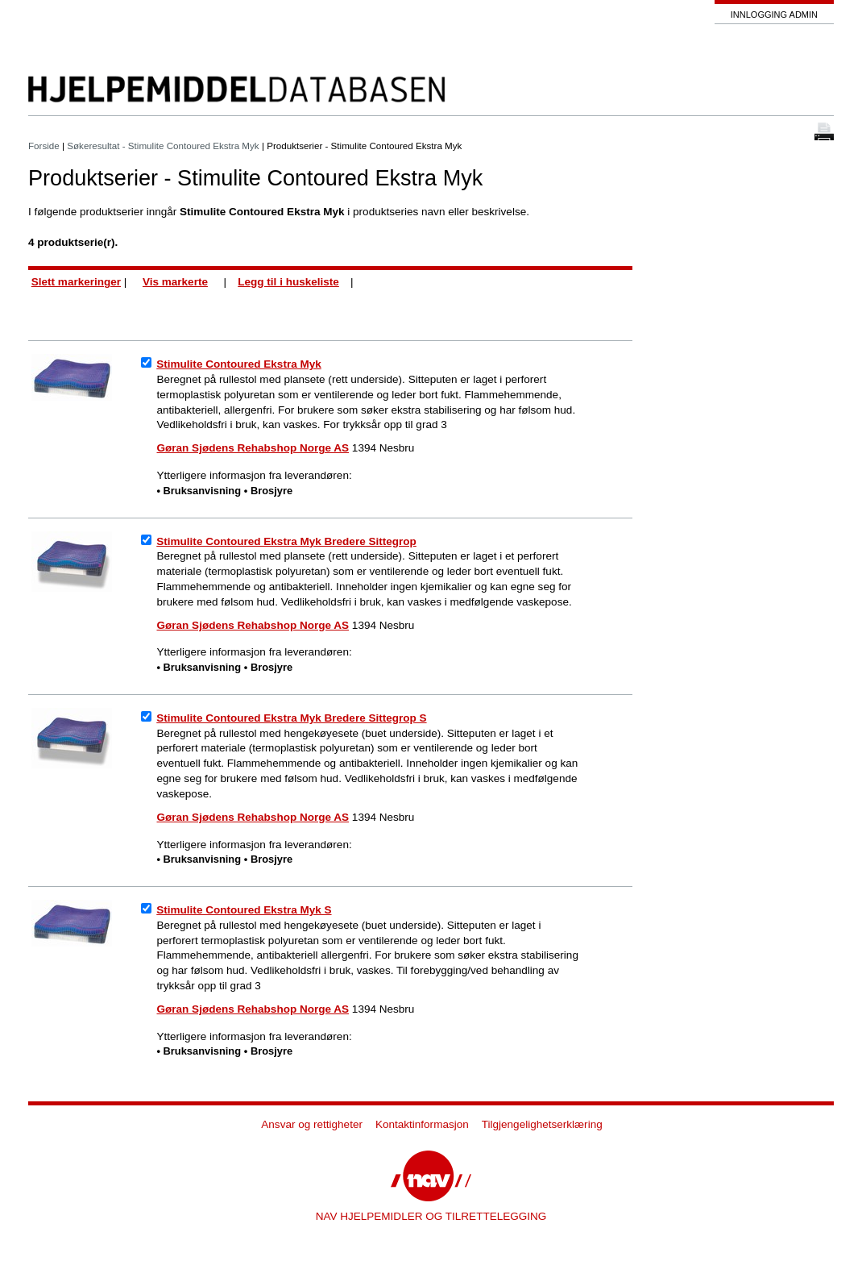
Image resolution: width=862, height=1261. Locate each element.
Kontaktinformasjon (422, 1124)
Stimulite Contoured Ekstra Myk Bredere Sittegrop (286, 541)
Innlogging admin (774, 14)
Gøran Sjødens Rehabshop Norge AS (253, 448)
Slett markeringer (76, 282)
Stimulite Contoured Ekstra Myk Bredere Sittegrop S (291, 718)
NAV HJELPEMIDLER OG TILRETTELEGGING (431, 1216)
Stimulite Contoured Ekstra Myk (238, 364)
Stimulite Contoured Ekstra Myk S (243, 910)
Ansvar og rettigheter (312, 1124)
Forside (44, 145)
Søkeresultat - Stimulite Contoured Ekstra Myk (163, 145)
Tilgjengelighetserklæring (542, 1124)
